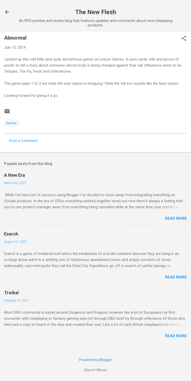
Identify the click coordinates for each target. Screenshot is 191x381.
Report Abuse (95, 370)
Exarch (11, 234)
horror (11, 123)
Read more (176, 218)
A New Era (14, 175)
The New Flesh (95, 12)
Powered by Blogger (95, 360)
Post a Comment (23, 140)
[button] (184, 38)
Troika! (11, 292)
